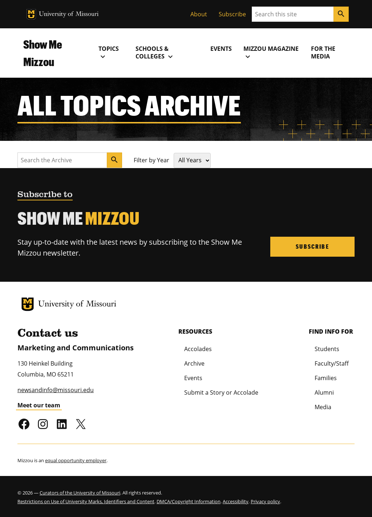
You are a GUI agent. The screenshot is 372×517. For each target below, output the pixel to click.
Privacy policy (265, 501)
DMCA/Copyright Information (189, 501)
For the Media (323, 52)
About (198, 14)
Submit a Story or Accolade (221, 392)
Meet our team (38, 405)
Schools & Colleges (155, 53)
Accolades (198, 349)
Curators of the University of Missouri (80, 492)
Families (326, 378)
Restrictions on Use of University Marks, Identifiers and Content (85, 501)
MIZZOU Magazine (271, 53)
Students (327, 349)
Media (323, 407)
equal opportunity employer (75, 460)
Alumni (324, 392)
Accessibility (235, 501)
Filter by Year (151, 160)
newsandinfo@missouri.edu (55, 390)
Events (221, 49)
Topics (108, 53)
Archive (194, 363)
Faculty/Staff (332, 363)
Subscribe (232, 14)
